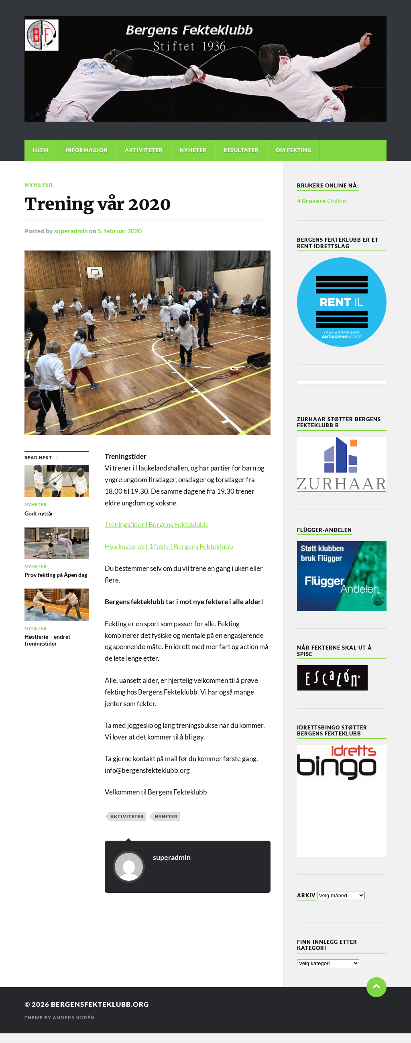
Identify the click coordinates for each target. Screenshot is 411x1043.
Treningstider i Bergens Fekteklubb (156, 524)
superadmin (71, 230)
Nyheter (193, 150)
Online (321, 200)
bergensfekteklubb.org (100, 1004)
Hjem (41, 150)
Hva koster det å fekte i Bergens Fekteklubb (169, 546)
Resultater (241, 150)
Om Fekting (293, 150)
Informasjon (86, 150)
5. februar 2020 (120, 230)
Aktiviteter (144, 150)
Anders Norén (74, 1017)
